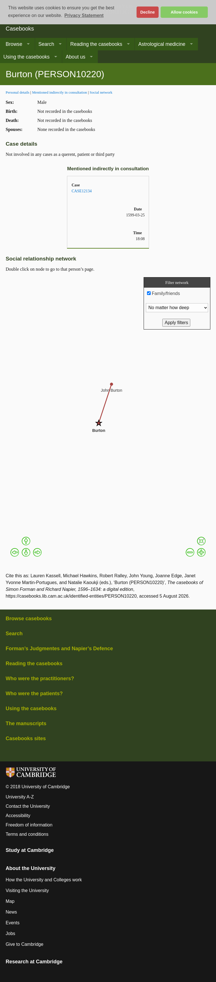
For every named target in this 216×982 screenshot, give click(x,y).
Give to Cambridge (24, 944)
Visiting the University (27, 890)
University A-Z (20, 796)
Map (10, 901)
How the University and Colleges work (44, 879)
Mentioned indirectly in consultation (59, 92)
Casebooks (20, 28)
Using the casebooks (26, 57)
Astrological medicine (161, 44)
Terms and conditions (27, 834)
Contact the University (28, 806)
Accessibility (18, 815)
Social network (101, 92)
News (11, 912)
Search (46, 44)
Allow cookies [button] (184, 12)
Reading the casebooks (96, 44)
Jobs (10, 933)
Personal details (17, 92)
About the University (30, 868)
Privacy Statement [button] (84, 15)
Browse (14, 44)
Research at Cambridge (34, 961)
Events (13, 922)
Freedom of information (29, 824)
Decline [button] (147, 12)
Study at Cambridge (30, 850)
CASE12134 (82, 191)
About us (75, 57)
